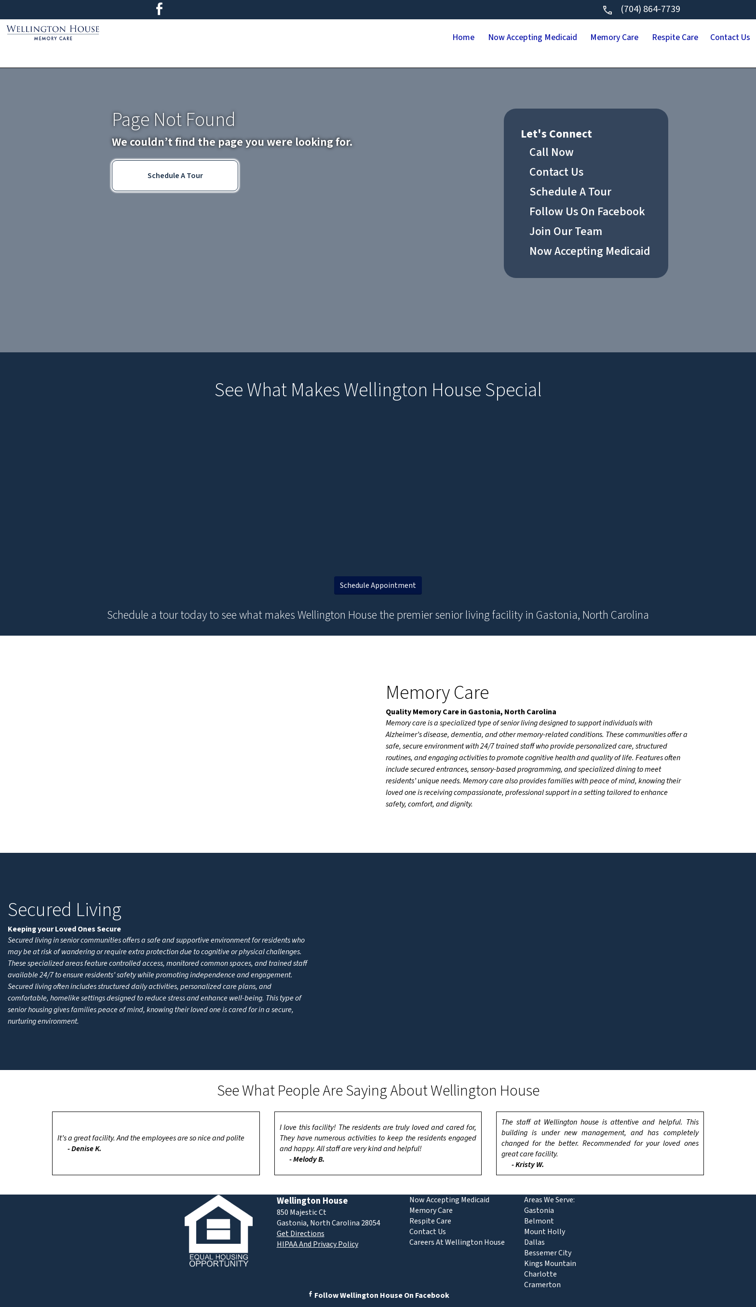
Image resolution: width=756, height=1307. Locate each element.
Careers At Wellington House (457, 1242)
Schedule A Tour (175, 175)
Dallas (534, 1242)
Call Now (551, 152)
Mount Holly (544, 1231)
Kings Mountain (550, 1263)
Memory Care (571, 38)
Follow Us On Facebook (587, 211)
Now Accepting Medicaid (469, 38)
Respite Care (649, 38)
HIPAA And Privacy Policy (317, 1244)
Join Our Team (565, 231)
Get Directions (300, 1233)
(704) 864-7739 (641, 9)
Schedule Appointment (378, 585)
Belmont (539, 1221)
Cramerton (542, 1284)
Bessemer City (547, 1253)
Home (381, 38)
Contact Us (722, 38)
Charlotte (540, 1274)
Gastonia (539, 1210)
